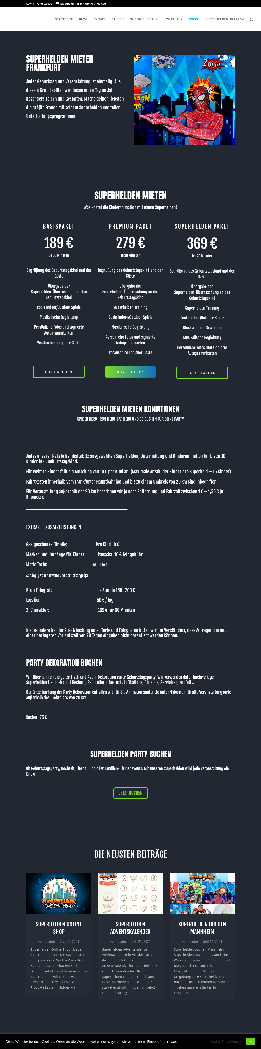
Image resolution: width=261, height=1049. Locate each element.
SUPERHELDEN (141, 19)
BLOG (83, 19)
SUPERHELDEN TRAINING (225, 19)
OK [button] (251, 1041)
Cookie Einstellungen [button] (226, 1041)
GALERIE (117, 19)
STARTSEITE (64, 19)
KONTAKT (171, 19)
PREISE (194, 19)
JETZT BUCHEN (58, 372)
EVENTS (99, 19)
